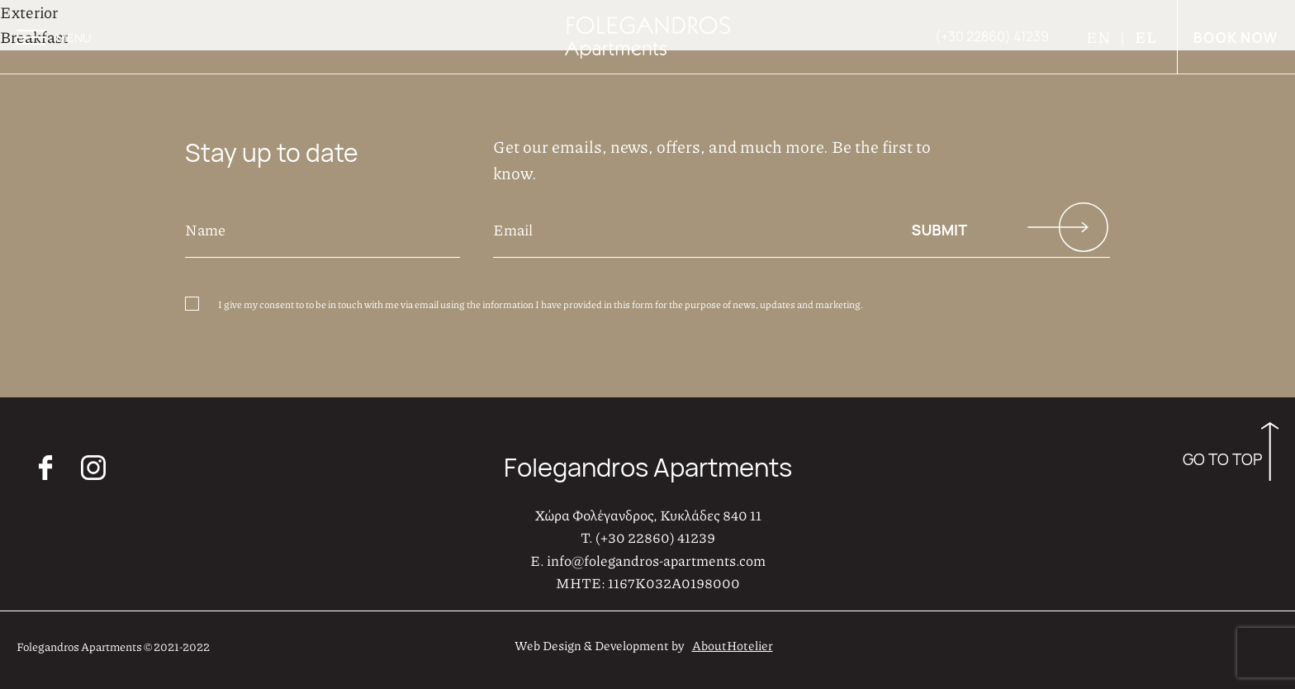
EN (1099, 37)
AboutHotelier (732, 645)
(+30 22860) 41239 (655, 537)
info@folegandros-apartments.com (656, 560)
